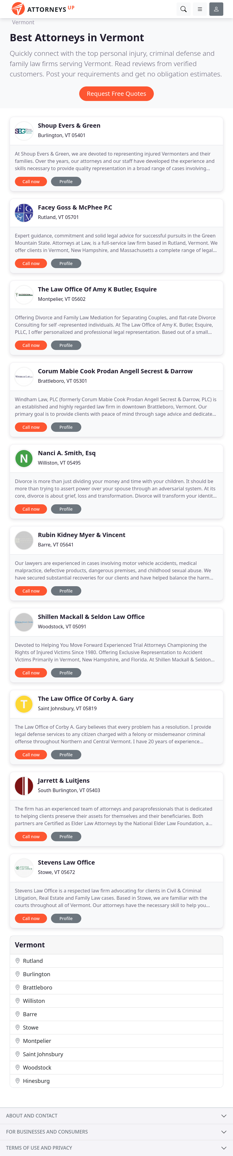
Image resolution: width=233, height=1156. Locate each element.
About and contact (31, 1115)
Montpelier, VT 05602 (62, 299)
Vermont (23, 22)
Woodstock (33, 1067)
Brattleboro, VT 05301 (62, 381)
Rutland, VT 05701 (58, 217)
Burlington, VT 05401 (62, 135)
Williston (30, 1000)
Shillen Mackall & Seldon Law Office (91, 617)
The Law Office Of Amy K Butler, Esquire (97, 289)
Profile (66, 181)
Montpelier (33, 1040)
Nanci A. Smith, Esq (67, 453)
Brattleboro (33, 987)
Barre (26, 1014)
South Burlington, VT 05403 (69, 790)
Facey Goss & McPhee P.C (75, 207)
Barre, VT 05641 (56, 544)
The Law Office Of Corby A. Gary (85, 698)
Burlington (32, 974)
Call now (30, 181)
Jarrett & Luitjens (64, 780)
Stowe (27, 1027)
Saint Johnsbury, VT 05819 (67, 708)
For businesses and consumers (47, 1131)
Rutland (29, 960)
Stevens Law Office (66, 862)
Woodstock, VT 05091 (62, 626)
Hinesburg (32, 1080)
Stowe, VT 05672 (56, 872)
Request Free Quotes (116, 93)
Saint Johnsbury (39, 1054)
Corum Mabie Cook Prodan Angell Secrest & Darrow (115, 371)
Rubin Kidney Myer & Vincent (81, 535)
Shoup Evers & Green (69, 125)
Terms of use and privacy (39, 1147)
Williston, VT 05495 (59, 462)
